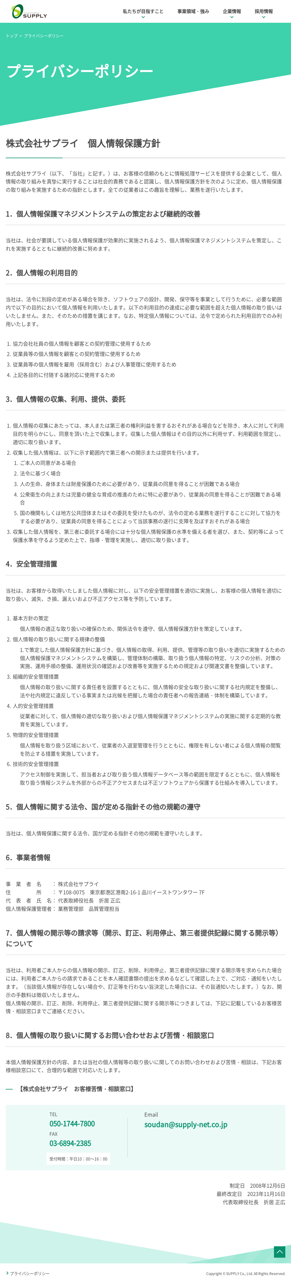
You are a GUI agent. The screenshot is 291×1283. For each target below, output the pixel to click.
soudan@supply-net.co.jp (185, 1124)
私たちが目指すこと (143, 11)
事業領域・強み (193, 11)
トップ (12, 35)
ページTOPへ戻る (279, 1252)
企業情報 (232, 11)
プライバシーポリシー (44, 35)
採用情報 (264, 11)
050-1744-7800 (72, 1123)
